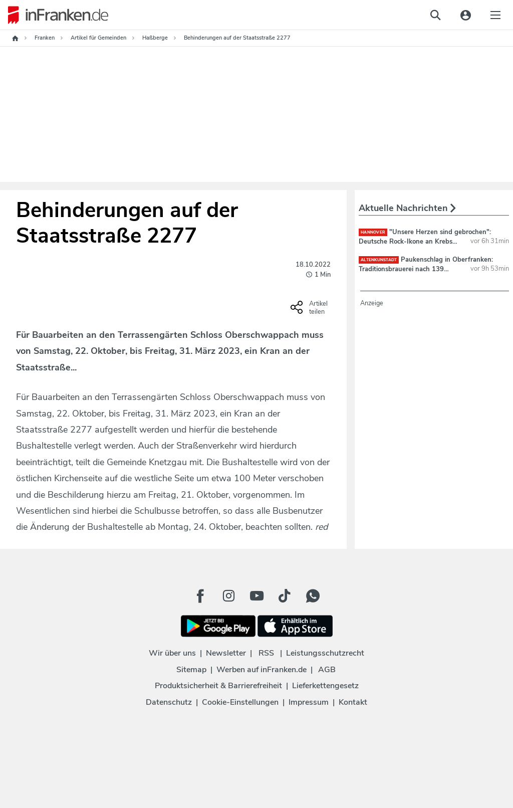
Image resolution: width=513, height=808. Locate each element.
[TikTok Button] (285, 596)
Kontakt (353, 702)
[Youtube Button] (256, 596)
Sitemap (191, 669)
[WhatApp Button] (313, 596)
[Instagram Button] (228, 596)
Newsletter (226, 653)
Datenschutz (169, 702)
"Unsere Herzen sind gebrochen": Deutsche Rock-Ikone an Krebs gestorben (425, 241)
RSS (266, 653)
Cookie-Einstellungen (240, 702)
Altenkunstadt (379, 260)
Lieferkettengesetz (325, 685)
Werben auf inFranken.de (261, 669)
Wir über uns (172, 653)
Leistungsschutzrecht (325, 653)
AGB (327, 669)
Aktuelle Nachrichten (407, 208)
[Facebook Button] (200, 596)
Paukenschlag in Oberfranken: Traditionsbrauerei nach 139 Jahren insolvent (426, 268)
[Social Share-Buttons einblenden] (310, 311)
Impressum (309, 702)
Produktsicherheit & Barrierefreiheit (218, 685)
